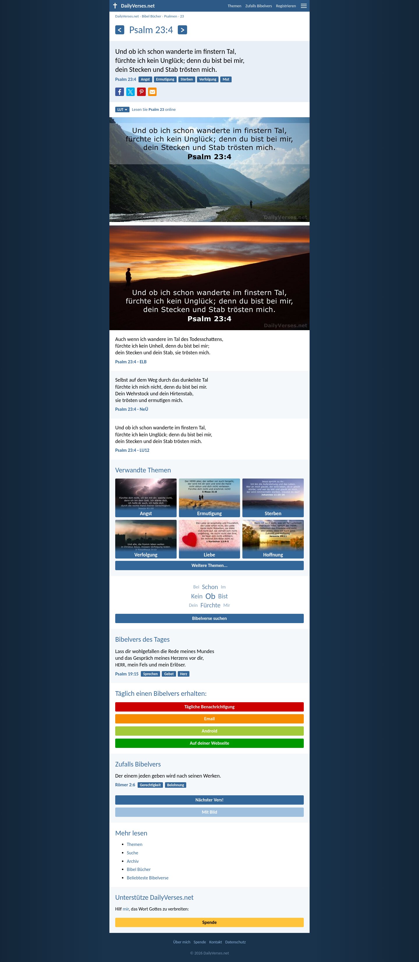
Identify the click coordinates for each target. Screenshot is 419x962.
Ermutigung (165, 79)
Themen (235, 5)
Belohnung (175, 785)
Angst (145, 79)
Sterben (187, 79)
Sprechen (150, 674)
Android (209, 731)
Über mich (181, 942)
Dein (193, 605)
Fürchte (210, 605)
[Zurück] (119, 29)
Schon (210, 587)
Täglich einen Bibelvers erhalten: (161, 693)
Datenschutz (235, 942)
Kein (197, 596)
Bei (196, 587)
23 (182, 16)
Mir (226, 605)
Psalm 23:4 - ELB (131, 361)
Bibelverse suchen (209, 618)
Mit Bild (209, 812)
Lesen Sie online (154, 109)
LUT (122, 109)
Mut (226, 79)
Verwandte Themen (143, 470)
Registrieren (286, 5)
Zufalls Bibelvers (258, 5)
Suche (132, 853)
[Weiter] (182, 29)
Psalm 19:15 (127, 674)
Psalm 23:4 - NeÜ (131, 409)
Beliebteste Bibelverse (147, 878)
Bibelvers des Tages (142, 639)
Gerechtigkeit (150, 785)
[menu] (304, 8)
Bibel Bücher (151, 16)
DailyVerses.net (127, 16)
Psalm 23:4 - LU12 (132, 450)
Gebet (169, 674)
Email (209, 718)
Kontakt (215, 942)
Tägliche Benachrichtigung (209, 707)
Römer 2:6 (125, 784)
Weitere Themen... (209, 565)
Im (223, 587)
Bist (223, 596)
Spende (209, 922)
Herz (183, 674)
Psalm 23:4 (125, 79)
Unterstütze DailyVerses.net (154, 897)
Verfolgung (207, 79)
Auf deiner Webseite (209, 743)
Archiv (133, 861)
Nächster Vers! (209, 800)
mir (126, 909)
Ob (210, 596)
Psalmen (170, 16)
